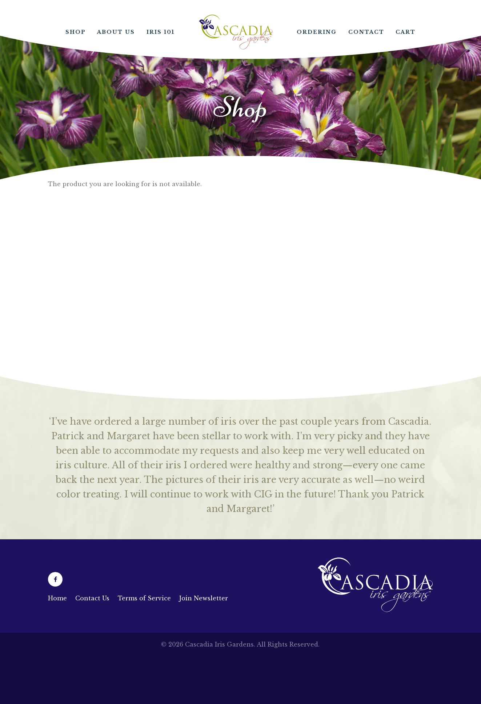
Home (235, 32)
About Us (116, 32)
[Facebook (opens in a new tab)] (55, 579)
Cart (406, 32)
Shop (75, 32)
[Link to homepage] (375, 609)
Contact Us (92, 598)
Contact (366, 32)
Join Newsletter (203, 598)
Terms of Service (144, 598)
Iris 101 (161, 32)
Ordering (317, 32)
